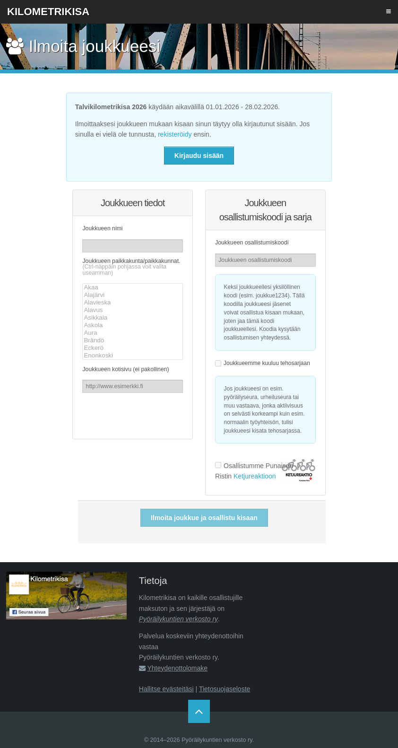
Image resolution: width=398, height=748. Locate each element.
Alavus (132, 310)
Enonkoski (132, 355)
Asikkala (132, 318)
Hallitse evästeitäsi (166, 689)
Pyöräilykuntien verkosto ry (178, 619)
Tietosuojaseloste (224, 689)
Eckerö (132, 348)
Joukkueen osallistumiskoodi (251, 242)
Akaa (132, 287)
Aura (132, 333)
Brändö (132, 340)
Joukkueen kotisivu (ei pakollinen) (125, 369)
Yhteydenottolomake (177, 668)
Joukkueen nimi (102, 228)
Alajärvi (132, 295)
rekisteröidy (175, 134)
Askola (132, 325)
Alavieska (132, 302)
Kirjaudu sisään (199, 155)
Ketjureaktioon (255, 476)
